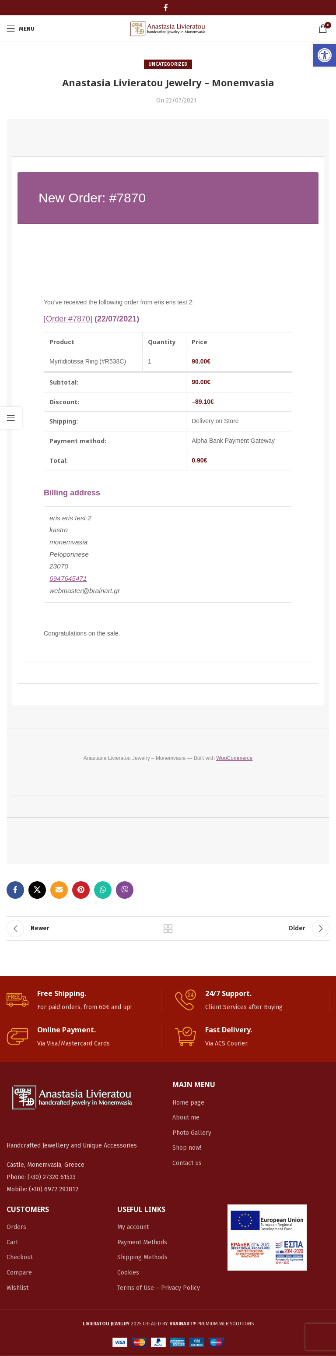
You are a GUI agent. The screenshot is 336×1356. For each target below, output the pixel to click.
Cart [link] (12, 1242)
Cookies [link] (128, 1272)
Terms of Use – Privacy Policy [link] (158, 1288)
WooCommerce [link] (234, 758)
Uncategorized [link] (168, 64)
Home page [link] (188, 1102)
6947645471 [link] (68, 578)
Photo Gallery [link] (191, 1133)
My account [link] (133, 1227)
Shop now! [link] (186, 1147)
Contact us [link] (187, 1163)
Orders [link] (16, 1227)
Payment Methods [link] (142, 1242)
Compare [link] (19, 1272)
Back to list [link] (168, 928)
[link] (324, 55)
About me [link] (186, 1117)
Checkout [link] (20, 1257)
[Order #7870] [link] (68, 318)
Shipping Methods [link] (142, 1257)
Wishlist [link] (17, 1288)
